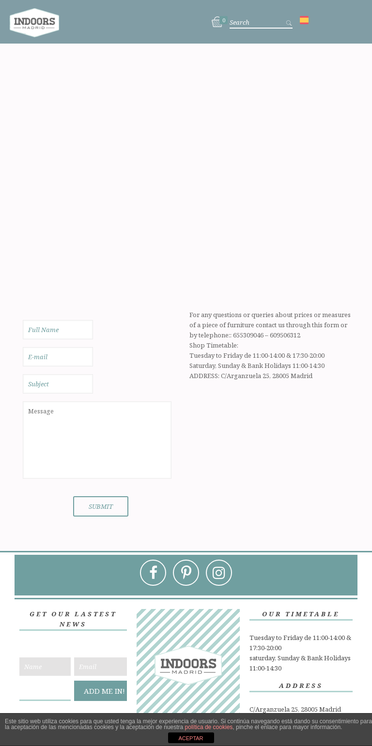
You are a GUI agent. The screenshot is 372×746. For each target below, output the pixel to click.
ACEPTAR (190, 738)
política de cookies (209, 727)
